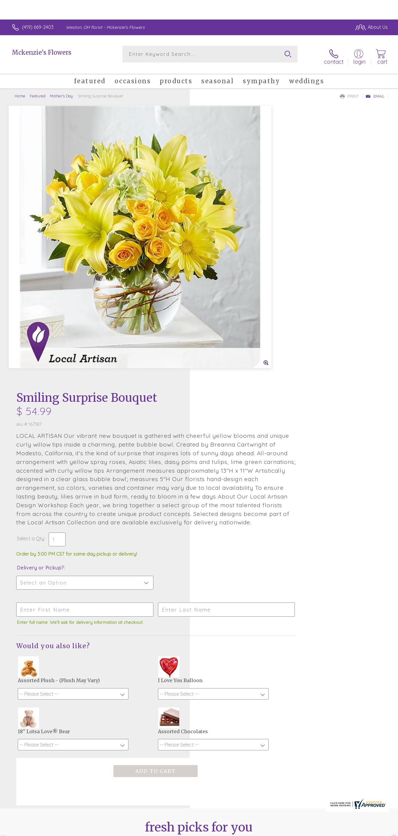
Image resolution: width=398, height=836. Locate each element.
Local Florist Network (334, 830)
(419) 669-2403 (38, 27)
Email (375, 92)
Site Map (371, 830)
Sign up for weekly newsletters (199, 683)
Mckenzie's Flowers (41, 52)
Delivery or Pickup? (223, 329)
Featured (37, 91)
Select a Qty (213, 300)
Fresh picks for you (199, 650)
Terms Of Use (256, 830)
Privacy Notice (291, 830)
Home (20, 91)
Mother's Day (61, 91)
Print (349, 92)
